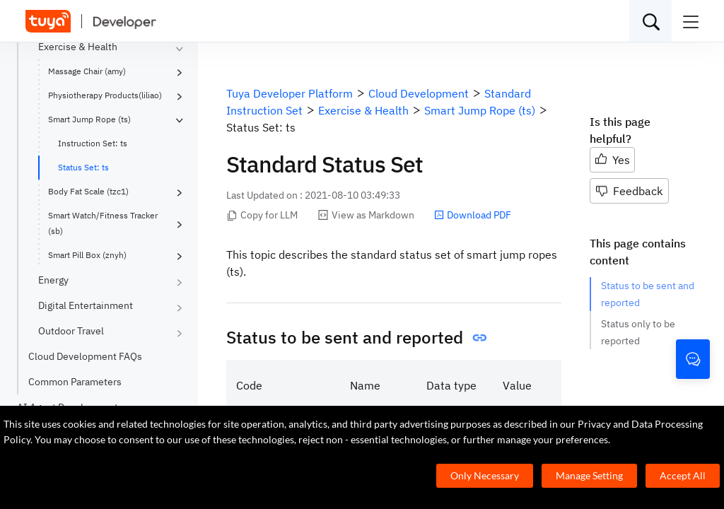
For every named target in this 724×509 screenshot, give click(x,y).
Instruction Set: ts (92, 143)
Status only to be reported (638, 332)
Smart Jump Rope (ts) (89, 119)
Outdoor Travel (71, 330)
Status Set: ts (83, 167)
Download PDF (472, 214)
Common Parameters (75, 381)
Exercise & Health (77, 46)
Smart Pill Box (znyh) (87, 255)
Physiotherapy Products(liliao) (105, 95)
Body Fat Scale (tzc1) (88, 191)
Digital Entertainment (85, 305)
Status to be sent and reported (647, 294)
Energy (53, 280)
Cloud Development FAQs (85, 356)
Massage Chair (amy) (87, 71)
